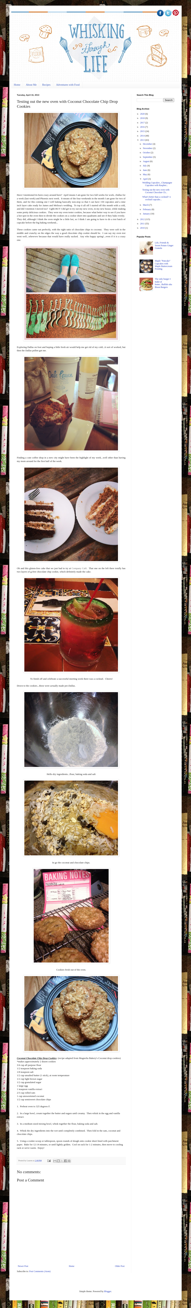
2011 (142, 223)
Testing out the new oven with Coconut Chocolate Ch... (155, 191)
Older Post (120, 1266)
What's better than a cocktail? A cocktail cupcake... (156, 198)
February (147, 209)
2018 (142, 118)
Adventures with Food (68, 84)
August (146, 161)
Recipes (46, 84)
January (146, 213)
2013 (142, 140)
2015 (142, 131)
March (146, 205)
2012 (142, 219)
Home (17, 84)
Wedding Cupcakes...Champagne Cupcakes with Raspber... (157, 184)
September (148, 157)
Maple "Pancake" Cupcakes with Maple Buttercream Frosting (163, 265)
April (145, 179)
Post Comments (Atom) (40, 1271)
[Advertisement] (152, 409)
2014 (142, 135)
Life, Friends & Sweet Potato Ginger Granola (164, 245)
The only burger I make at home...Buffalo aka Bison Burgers (163, 283)
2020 (142, 114)
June (145, 170)
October (147, 152)
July (145, 165)
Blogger (107, 1291)
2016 (142, 127)
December (148, 144)
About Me (31, 84)
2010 (142, 228)
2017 (142, 122)
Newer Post (23, 1266)
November (148, 148)
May (145, 174)
